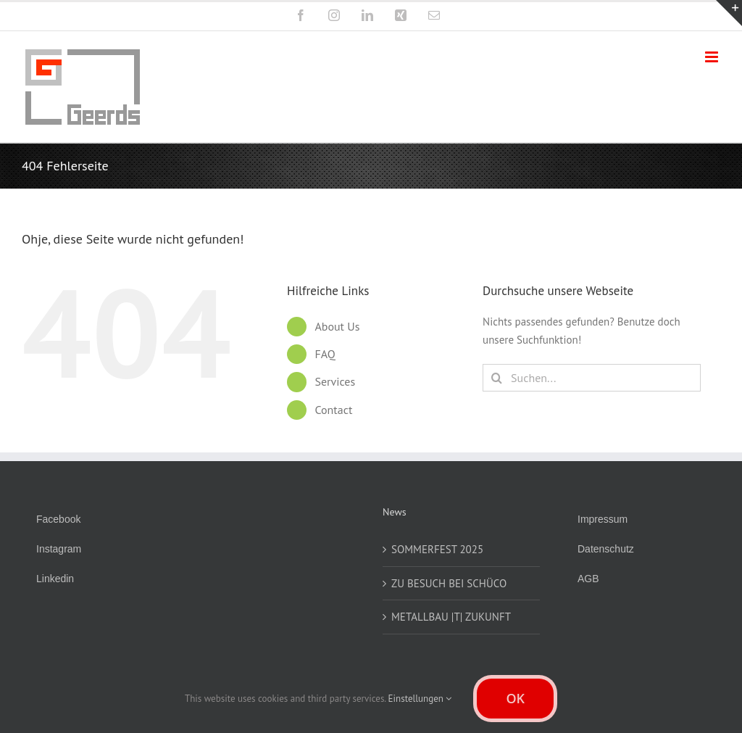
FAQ (324, 354)
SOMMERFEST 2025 (437, 549)
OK (515, 698)
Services (334, 381)
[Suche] (496, 378)
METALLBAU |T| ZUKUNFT (451, 617)
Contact (333, 409)
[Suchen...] (592, 378)
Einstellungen (420, 698)
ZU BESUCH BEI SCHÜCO (449, 583)
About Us (336, 326)
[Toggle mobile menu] (712, 57)
